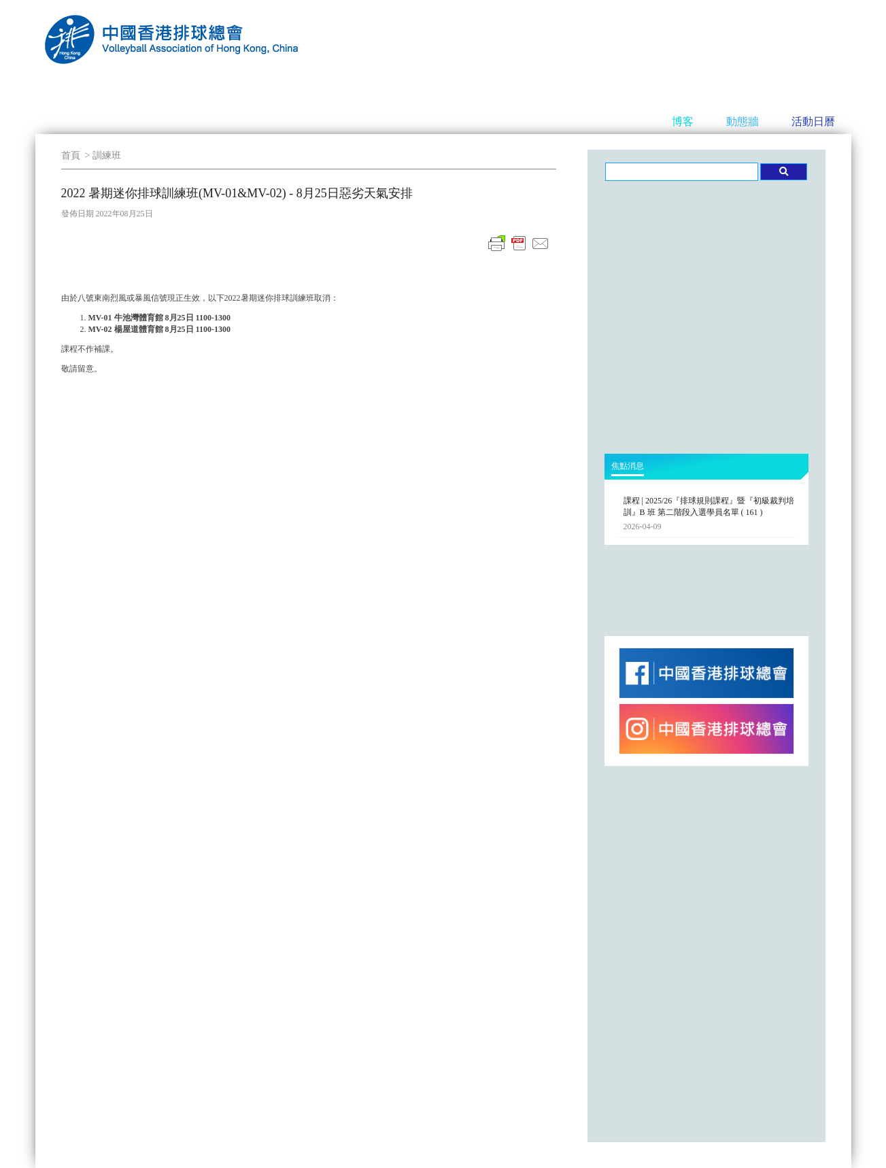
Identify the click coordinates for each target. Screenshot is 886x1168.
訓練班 (106, 155)
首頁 (70, 155)
